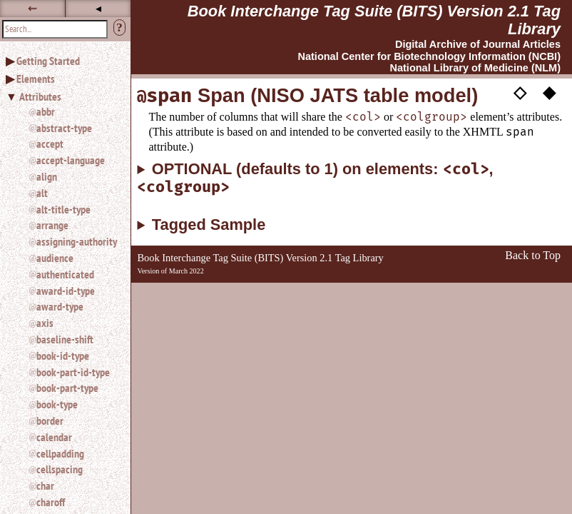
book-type (57, 404)
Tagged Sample (208, 224)
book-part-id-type (73, 372)
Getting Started (48, 61)
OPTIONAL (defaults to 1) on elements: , (315, 178)
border (49, 420)
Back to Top (533, 255)
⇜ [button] (32, 8)
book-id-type (62, 355)
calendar (54, 437)
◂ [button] (98, 8)
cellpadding (60, 453)
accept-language (70, 160)
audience (54, 258)
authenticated (65, 274)
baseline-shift (64, 339)
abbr (45, 111)
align (46, 176)
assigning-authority (76, 241)
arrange (52, 225)
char (45, 485)
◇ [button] (520, 91)
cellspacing (59, 469)
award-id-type (65, 290)
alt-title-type (63, 209)
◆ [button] (549, 91)
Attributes (40, 96)
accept (49, 143)
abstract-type (64, 128)
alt (42, 193)
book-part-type (67, 388)
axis (44, 323)
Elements (35, 78)
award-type (59, 306)
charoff (50, 502)
